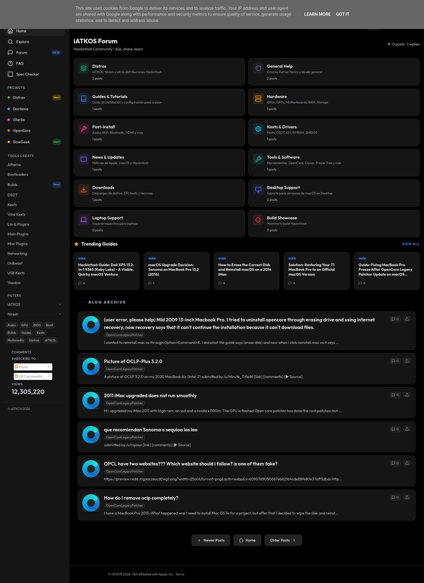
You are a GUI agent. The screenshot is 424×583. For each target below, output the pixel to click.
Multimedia (16, 340)
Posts (21, 366)
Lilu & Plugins (18, 224)
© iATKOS (19, 409)
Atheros (14, 164)
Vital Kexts (16, 214)
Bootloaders (18, 174)
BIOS (37, 325)
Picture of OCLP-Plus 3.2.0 (133, 361)
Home (247, 540)
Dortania (18, 108)
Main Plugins (18, 234)
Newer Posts (210, 540)
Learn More (317, 14)
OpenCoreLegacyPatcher (124, 335)
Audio (12, 325)
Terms (179, 574)
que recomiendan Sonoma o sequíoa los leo (150, 429)
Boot (49, 325)
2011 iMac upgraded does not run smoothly (150, 395)
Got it (342, 14)
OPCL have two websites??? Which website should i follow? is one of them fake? (191, 464)
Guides (26, 333)
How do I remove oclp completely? (141, 498)
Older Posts (283, 540)
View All (411, 244)
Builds (34, 184)
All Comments (28, 376)
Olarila (16, 119)
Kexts (12, 204)
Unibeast (15, 263)
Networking (17, 253)
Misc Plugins (18, 243)
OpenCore (19, 130)
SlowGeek (34, 142)
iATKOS (50, 340)
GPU (24, 325)
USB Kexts (16, 273)
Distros (34, 97)
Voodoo (14, 282)
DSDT (13, 195)
